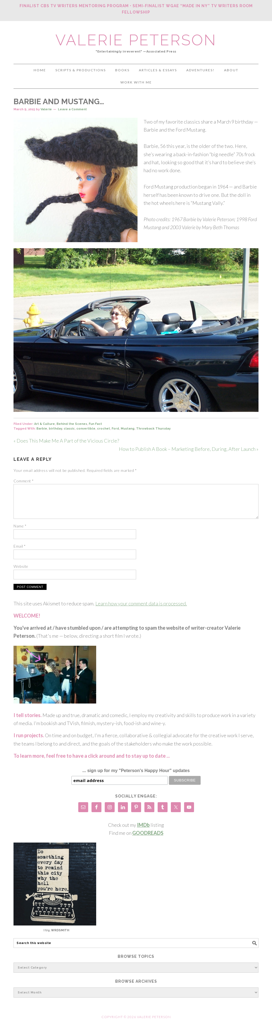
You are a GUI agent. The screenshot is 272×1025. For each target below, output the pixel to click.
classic (69, 428)
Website (21, 566)
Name (20, 526)
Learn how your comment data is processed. (141, 603)
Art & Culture (44, 424)
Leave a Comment (72, 109)
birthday (55, 428)
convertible (85, 428)
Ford (115, 428)
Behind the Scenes (71, 424)
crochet (103, 428)
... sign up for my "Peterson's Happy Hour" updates (136, 770)
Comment (24, 480)
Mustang (127, 428)
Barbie (41, 428)
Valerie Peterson (136, 40)
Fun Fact (95, 424)
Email (20, 546)
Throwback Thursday (153, 428)
